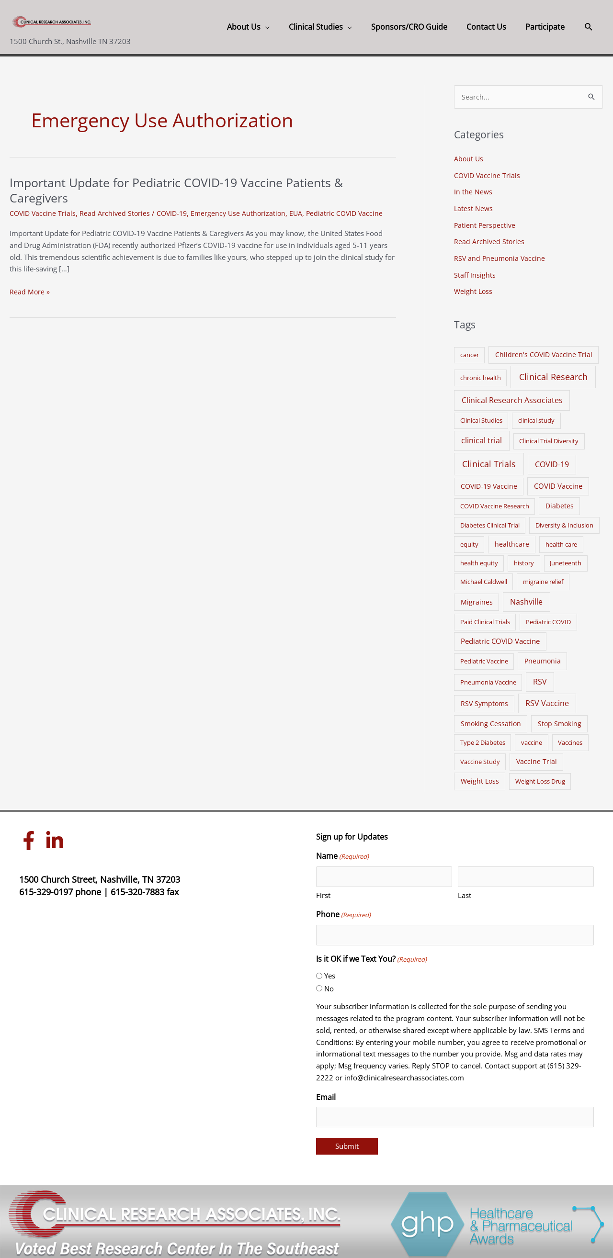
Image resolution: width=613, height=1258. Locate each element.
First (323, 891)
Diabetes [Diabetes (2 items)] (559, 502)
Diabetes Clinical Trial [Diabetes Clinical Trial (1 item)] (490, 521)
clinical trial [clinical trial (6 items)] (481, 437)
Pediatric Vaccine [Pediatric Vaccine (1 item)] (484, 657)
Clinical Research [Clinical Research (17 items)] (553, 373)
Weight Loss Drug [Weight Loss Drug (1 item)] (540, 777)
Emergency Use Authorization (244, 213)
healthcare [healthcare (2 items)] (512, 540)
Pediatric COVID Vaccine (353, 213)
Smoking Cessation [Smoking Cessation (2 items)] (491, 719)
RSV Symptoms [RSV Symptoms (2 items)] (484, 699)
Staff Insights (475, 272)
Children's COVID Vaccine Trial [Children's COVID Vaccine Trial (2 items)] (543, 351)
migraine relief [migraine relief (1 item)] (543, 577)
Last (464, 891)
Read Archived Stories (117, 213)
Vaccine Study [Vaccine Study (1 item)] (480, 758)
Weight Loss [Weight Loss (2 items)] (480, 777)
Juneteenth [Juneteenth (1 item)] (565, 559)
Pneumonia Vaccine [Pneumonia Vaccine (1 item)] (488, 678)
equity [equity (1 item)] (469, 541)
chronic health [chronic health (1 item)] (480, 374)
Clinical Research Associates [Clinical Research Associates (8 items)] (512, 396)
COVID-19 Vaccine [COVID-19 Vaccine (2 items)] (489, 482)
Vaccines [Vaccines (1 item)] (570, 739)
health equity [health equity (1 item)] (479, 559)
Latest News (474, 207)
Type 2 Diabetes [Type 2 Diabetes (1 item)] (482, 739)
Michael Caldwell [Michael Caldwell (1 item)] (483, 577)
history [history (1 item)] (524, 559)
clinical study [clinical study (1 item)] (536, 417)
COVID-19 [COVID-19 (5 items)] (552, 461)
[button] (589, 27)
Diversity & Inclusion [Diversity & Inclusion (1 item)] (564, 521)
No (329, 984)
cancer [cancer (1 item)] (469, 351)
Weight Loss (474, 288)
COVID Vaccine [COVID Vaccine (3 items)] (558, 482)
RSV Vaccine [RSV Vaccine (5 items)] (547, 699)
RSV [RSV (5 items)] (540, 678)
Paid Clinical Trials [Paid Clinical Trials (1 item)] (485, 618)
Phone (343, 912)
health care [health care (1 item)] (561, 541)
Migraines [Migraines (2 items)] (477, 598)
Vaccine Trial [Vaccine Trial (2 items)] (536, 758)
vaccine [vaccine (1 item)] (531, 739)
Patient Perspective (485, 223)
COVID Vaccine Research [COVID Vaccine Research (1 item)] (494, 502)
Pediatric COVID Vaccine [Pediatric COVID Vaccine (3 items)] (500, 637)
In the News (473, 191)
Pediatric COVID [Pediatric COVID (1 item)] (548, 618)
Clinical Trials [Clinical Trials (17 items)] (489, 460)
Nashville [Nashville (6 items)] (526, 598)
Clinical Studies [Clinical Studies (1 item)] (481, 417)
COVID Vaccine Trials (44, 213)
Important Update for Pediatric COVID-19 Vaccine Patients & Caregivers (184, 190)
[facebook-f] (31, 837)
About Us (469, 159)
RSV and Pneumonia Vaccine (500, 256)
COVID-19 (175, 213)
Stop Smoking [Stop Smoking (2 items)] (559, 719)
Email (326, 1093)
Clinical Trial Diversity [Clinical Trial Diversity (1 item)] (549, 437)
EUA (303, 213)
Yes (329, 972)
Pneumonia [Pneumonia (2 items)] (542, 657)
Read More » (30, 291)
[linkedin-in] (57, 837)
